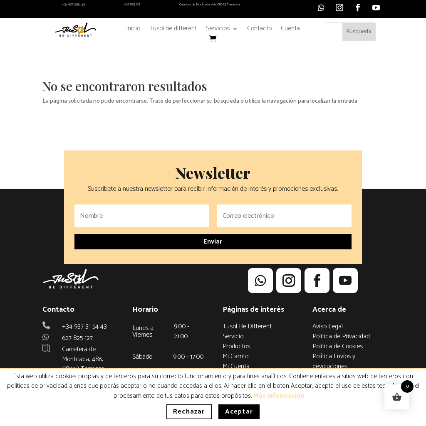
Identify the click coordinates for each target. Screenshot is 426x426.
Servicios (218, 30)
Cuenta (290, 30)
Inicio (133, 30)
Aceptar (239, 411)
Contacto (259, 30)
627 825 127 (132, 4)
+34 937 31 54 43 (73, 4)
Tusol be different (173, 30)
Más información (279, 395)
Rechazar (189, 411)
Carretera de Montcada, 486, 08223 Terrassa (209, 4)
